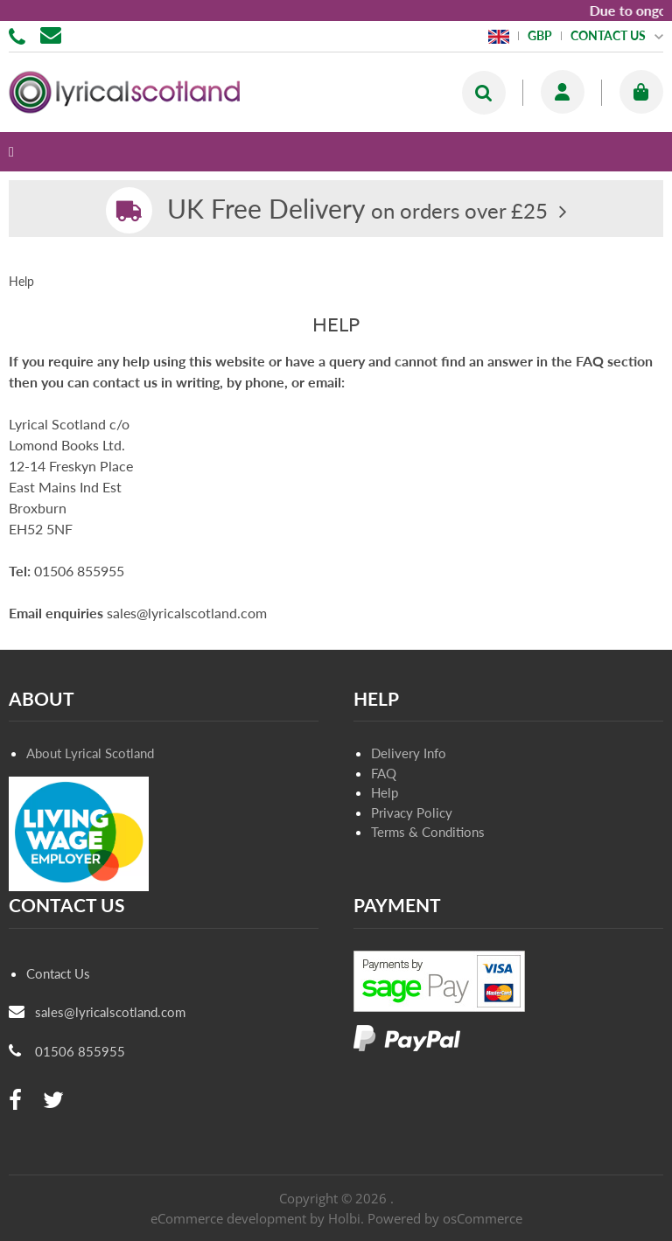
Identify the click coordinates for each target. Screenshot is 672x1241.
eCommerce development (228, 1218)
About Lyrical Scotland (90, 753)
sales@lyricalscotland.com (110, 1012)
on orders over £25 (357, 210)
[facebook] (15, 1101)
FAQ (383, 773)
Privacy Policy (411, 812)
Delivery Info (408, 753)
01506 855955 (20, 34)
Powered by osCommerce (445, 1218)
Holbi (344, 1218)
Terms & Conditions (428, 832)
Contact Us (58, 973)
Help (384, 792)
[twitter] (53, 1101)
